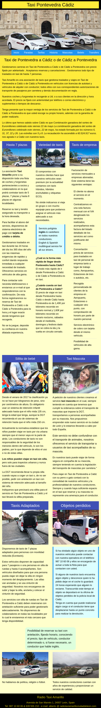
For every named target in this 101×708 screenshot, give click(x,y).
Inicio (16, 52)
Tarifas (41, 52)
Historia (54, 52)
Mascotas (67, 52)
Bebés (80, 52)
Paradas (28, 52)
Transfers (94, 52)
